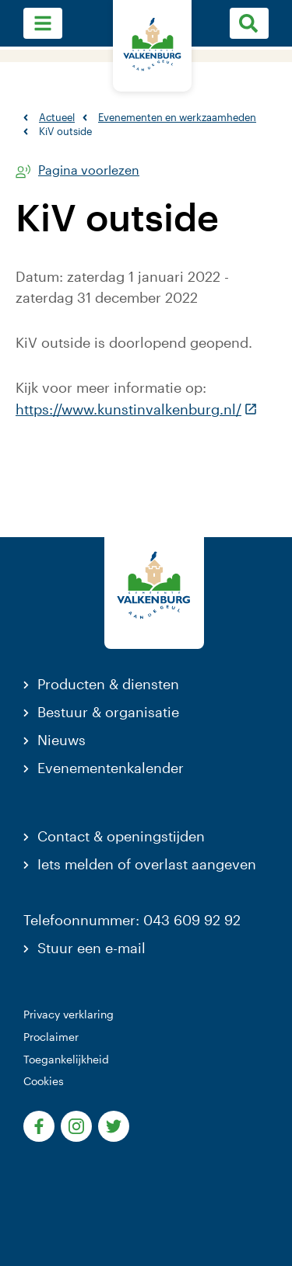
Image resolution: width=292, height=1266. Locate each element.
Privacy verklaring (68, 1014)
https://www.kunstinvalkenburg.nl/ (137, 409)
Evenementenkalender (110, 767)
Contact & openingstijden (121, 836)
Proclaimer (51, 1036)
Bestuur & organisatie (108, 711)
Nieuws (61, 739)
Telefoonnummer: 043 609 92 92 (132, 920)
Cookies (43, 1080)
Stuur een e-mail (91, 947)
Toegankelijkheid (66, 1059)
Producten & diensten (108, 683)
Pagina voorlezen (88, 170)
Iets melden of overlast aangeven (146, 863)
